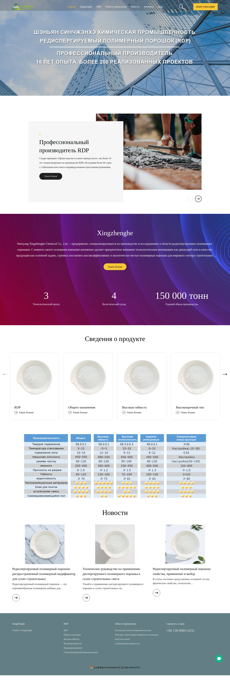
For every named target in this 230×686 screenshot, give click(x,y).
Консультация (205, 7)
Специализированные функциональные (81, 652)
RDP (99, 6)
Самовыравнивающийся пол (127, 643)
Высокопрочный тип (73, 643)
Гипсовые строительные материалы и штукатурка (136, 635)
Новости (135, 6)
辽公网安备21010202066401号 (106, 668)
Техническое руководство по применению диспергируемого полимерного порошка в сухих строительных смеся (111, 574)
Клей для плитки (122, 639)
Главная (71, 6)
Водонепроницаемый (73, 648)
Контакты (149, 6)
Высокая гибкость (71, 639)
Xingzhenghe (86, 6)
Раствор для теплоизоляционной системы (133, 630)
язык (160, 6)
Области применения (116, 6)
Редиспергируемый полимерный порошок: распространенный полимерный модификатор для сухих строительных (43, 574)
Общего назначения (72, 635)
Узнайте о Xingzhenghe (22, 630)
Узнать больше (50, 176)
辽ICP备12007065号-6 (130, 668)
